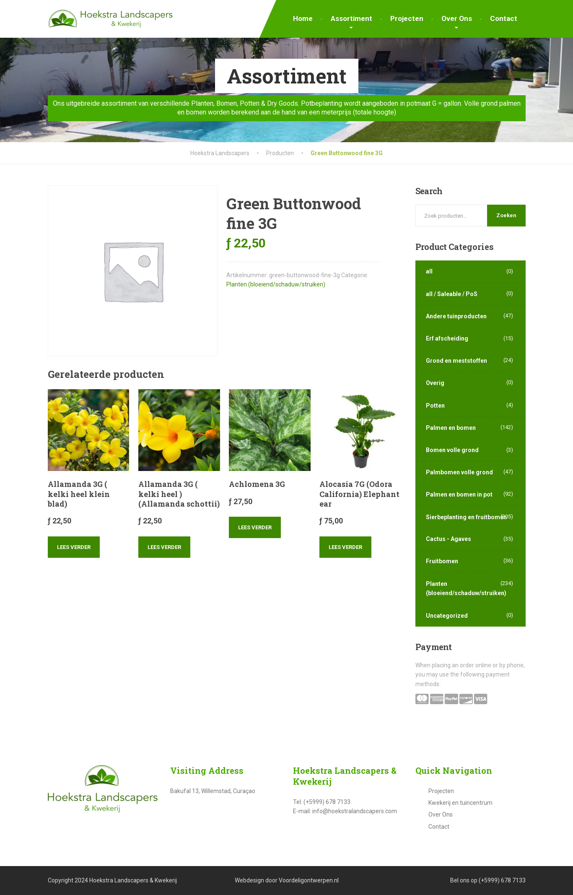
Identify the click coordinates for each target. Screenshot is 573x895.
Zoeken (506, 215)
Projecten (406, 18)
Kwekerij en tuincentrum (460, 802)
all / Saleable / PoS (451, 294)
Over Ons (456, 18)
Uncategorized (447, 615)
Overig (435, 383)
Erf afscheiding (447, 338)
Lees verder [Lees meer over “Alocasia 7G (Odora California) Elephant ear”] (345, 547)
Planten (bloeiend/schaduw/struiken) (275, 284)
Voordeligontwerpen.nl (309, 880)
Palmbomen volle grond (459, 472)
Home (303, 18)
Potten (435, 405)
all (429, 271)
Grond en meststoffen (456, 360)
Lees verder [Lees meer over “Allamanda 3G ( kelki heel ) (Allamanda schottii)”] (164, 547)
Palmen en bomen (451, 427)
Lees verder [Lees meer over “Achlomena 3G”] (255, 527)
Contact (503, 18)
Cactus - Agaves (448, 539)
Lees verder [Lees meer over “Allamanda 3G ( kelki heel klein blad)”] (74, 547)
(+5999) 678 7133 (502, 880)
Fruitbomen (442, 561)
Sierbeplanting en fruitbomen (466, 517)
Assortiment (351, 18)
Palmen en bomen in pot (459, 494)
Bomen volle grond (452, 450)
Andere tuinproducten (456, 316)
